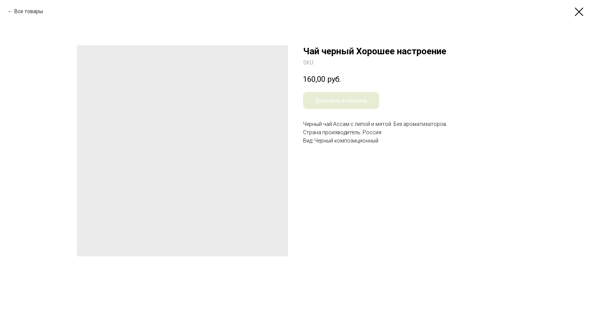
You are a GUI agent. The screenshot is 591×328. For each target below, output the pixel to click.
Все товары (28, 11)
